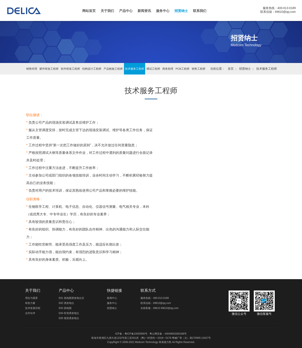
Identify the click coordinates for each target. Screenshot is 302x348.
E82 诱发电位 (66, 303)
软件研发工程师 (70, 68)
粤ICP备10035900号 (136, 333)
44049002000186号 (176, 333)
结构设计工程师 (91, 68)
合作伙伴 (30, 313)
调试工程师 (153, 68)
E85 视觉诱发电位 (69, 318)
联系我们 (199, 11)
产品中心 (126, 11)
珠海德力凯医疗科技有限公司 (28, 13)
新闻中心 (112, 298)
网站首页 (89, 11)
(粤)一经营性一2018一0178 (156, 337)
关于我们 (107, 11)
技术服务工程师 (134, 68)
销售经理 (31, 68)
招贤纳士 (181, 11)
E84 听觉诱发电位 (69, 313)
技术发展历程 (32, 308)
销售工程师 (198, 68)
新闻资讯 (144, 11)
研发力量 (30, 303)
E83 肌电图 (65, 308)
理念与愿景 (31, 298)
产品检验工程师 (113, 68)
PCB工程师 (182, 68)
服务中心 (162, 11)
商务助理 (167, 68)
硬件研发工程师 (49, 68)
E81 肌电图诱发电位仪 (71, 298)
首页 (231, 68)
